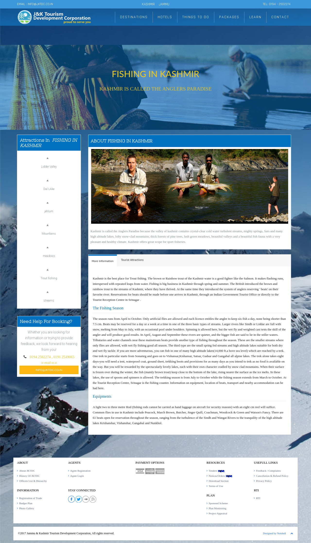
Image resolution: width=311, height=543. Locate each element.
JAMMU (164, 4)
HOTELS (165, 17)
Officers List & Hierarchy (33, 480)
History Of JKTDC (29, 475)
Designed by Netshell (274, 533)
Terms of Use (216, 486)
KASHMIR (148, 4)
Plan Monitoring (217, 508)
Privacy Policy (264, 480)
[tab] (102, 260)
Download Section (219, 480)
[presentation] (102, 261)
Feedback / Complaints (268, 470)
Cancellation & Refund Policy (272, 475)
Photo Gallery (26, 508)
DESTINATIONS (134, 17)
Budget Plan (25, 503)
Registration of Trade (30, 498)
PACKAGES (229, 17)
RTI (258, 498)
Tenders (217, 470)
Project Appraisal (218, 513)
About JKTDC (27, 470)
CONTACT (280, 17)
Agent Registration (80, 470)
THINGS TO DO (195, 17)
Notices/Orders (220, 475)
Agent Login (77, 475)
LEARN (255, 17)
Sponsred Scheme (218, 503)
